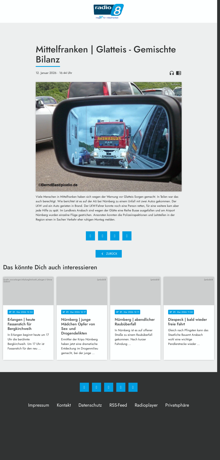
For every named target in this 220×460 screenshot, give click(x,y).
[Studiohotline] (120, 387)
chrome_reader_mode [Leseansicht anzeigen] (178, 73)
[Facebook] (84, 387)
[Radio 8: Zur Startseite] (109, 11)
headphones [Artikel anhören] (171, 73)
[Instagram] (96, 387)
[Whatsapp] (108, 387)
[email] (133, 387)
